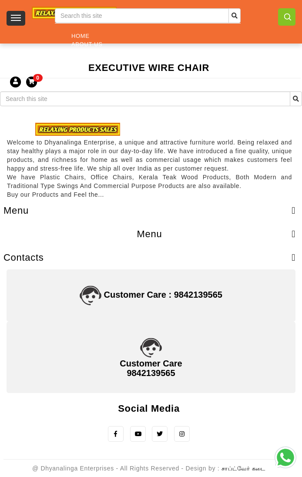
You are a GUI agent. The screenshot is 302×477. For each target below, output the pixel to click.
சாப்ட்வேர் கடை (243, 468)
